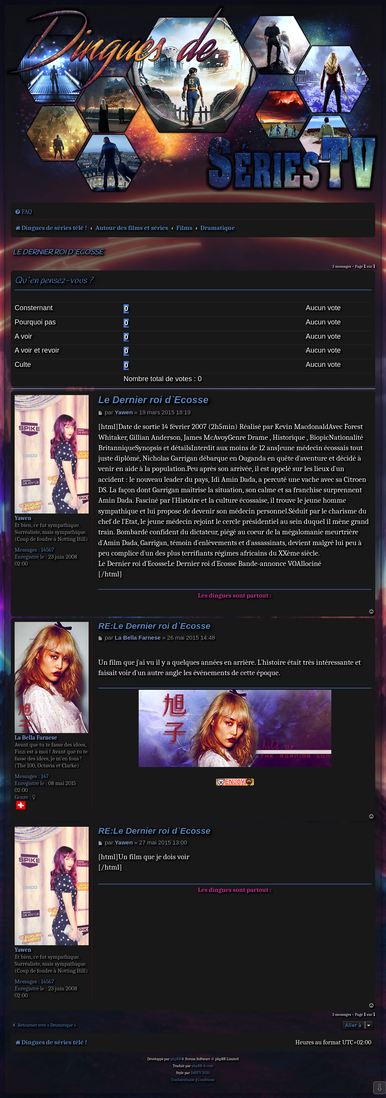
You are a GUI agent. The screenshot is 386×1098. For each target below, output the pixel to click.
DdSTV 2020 (200, 1073)
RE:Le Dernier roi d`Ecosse (154, 626)
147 (45, 776)
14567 (47, 549)
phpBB (175, 1059)
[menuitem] (23, 212)
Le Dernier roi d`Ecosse (58, 252)
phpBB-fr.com (202, 1066)
